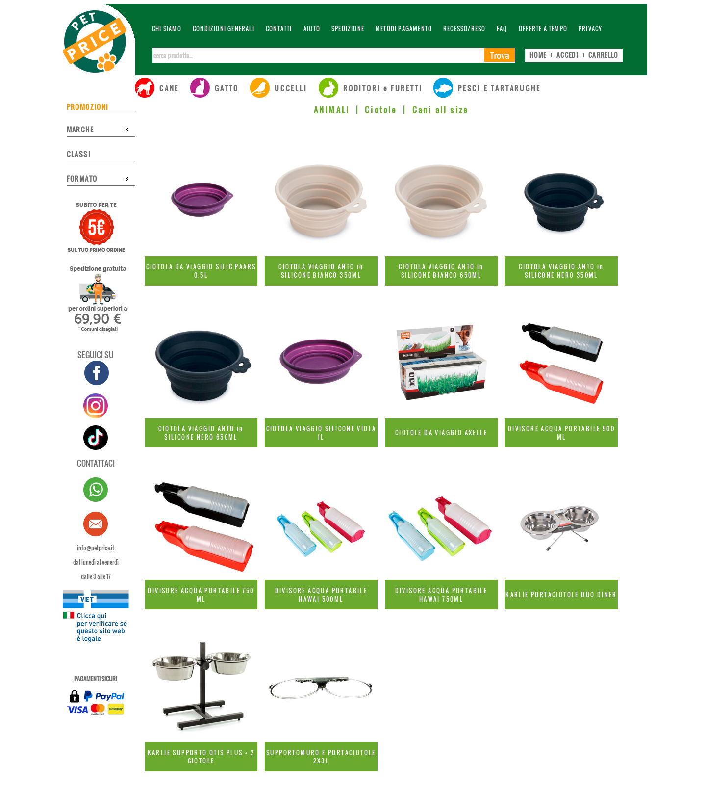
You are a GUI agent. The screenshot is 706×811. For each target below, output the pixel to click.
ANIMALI (332, 110)
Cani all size (440, 110)
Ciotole (381, 110)
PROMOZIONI (88, 107)
